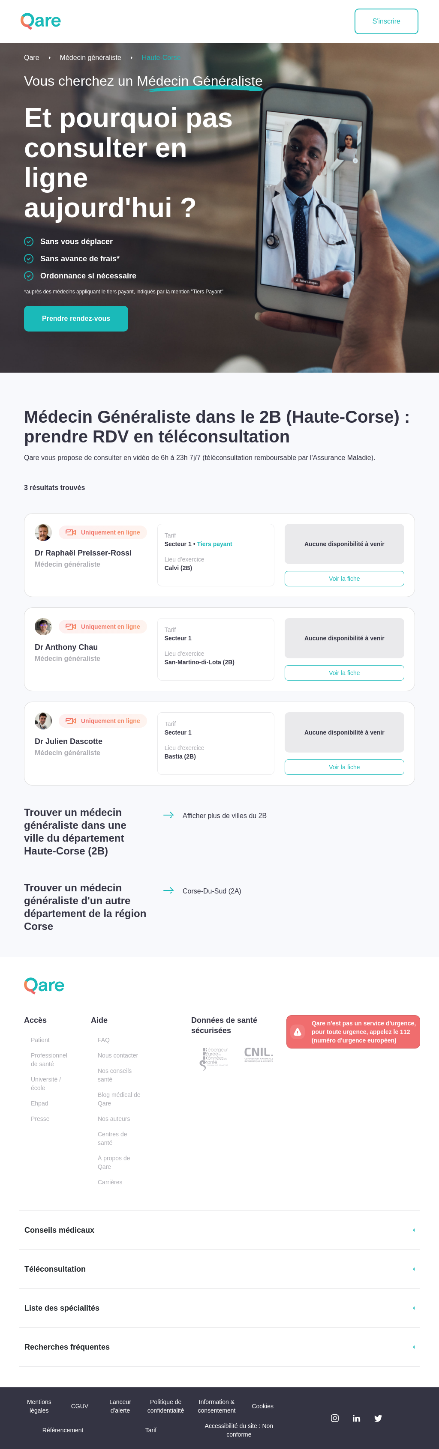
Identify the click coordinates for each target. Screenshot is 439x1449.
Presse (40, 1118)
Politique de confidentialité (165, 1406)
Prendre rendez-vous (76, 318)
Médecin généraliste (90, 57)
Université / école (46, 1083)
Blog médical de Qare (119, 1099)
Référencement (63, 1430)
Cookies (263, 1406)
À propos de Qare (114, 1162)
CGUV (79, 1406)
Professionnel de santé (49, 1059)
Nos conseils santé (115, 1075)
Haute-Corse (161, 57)
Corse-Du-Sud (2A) (212, 891)
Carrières (110, 1182)
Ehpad (39, 1103)
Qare (31, 57)
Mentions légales (39, 1406)
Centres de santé (112, 1138)
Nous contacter (118, 1055)
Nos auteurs (114, 1118)
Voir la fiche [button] (344, 578)
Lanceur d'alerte (120, 1406)
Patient (40, 1040)
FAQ (104, 1040)
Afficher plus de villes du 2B (225, 815)
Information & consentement (216, 1406)
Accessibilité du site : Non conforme (239, 1430)
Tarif (150, 1430)
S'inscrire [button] (386, 21)
